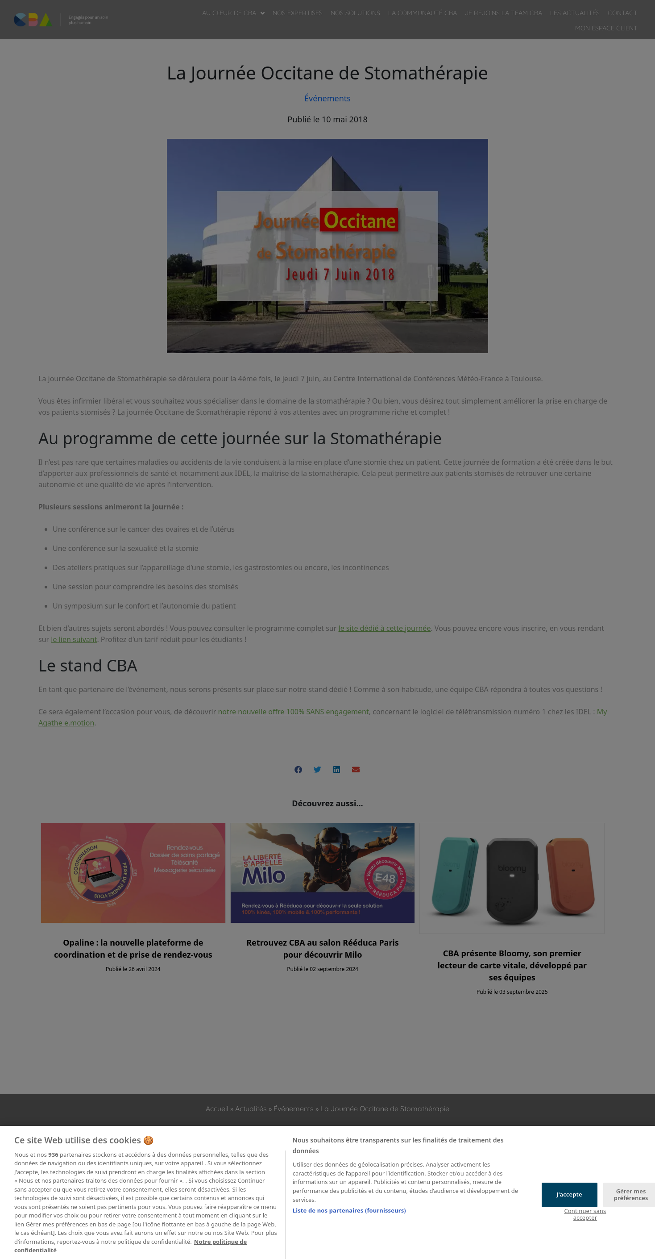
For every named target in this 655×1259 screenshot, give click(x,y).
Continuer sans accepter (585, 1225)
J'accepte (569, 1205)
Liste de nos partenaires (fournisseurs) (349, 1221)
